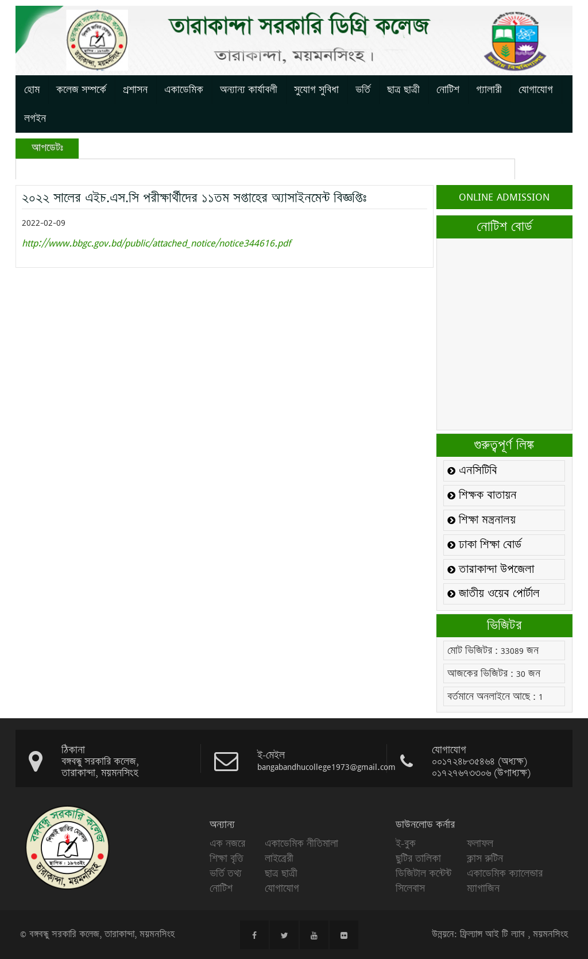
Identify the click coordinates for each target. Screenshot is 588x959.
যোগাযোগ (536, 89)
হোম (32, 89)
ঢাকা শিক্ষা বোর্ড (484, 545)
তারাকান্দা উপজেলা (490, 569)
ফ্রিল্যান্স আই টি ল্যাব (492, 934)
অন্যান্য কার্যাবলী (248, 89)
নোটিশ (447, 89)
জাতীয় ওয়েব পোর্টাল (493, 593)
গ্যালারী (489, 89)
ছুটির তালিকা (418, 858)
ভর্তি (362, 89)
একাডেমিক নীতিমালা (301, 843)
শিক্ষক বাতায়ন (482, 495)
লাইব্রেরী (279, 858)
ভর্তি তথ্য (226, 873)
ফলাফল (480, 843)
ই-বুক (406, 843)
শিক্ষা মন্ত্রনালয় (481, 520)
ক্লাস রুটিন (485, 858)
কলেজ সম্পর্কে (81, 89)
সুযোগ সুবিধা (316, 89)
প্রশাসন (135, 89)
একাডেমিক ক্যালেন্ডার (505, 873)
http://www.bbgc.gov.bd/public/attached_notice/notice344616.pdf (156, 243)
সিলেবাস (410, 888)
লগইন (35, 118)
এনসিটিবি (472, 470)
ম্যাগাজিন (483, 888)
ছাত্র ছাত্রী (403, 89)
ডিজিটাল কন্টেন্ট (423, 873)
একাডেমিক (183, 89)
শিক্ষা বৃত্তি (226, 858)
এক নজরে (227, 843)
